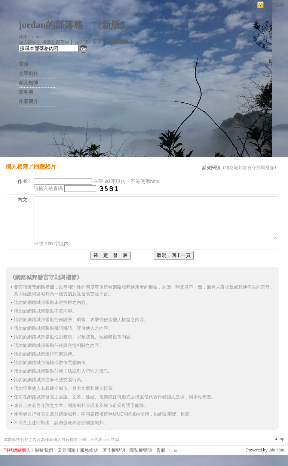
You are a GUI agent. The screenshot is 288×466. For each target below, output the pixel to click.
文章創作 (28, 73)
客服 (160, 450)
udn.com (276, 450)
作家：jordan (31, 36)
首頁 (23, 64)
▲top (279, 438)
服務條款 (89, 450)
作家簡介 (28, 101)
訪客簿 (26, 92)
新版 (111, 25)
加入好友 (28, 42)
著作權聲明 (113, 450)
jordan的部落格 (51, 25)
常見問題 (67, 450)
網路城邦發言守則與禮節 (249, 167)
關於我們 (44, 450)
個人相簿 (28, 83)
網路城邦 (274, 5)
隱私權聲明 (140, 450)
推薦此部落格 (55, 42)
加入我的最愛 (88, 42)
